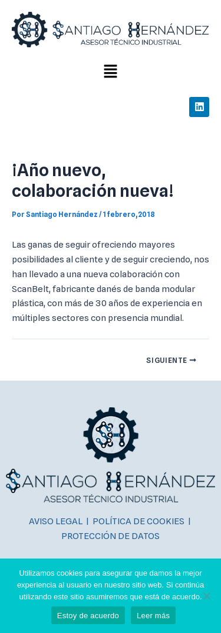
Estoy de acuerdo (88, 615)
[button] (110, 72)
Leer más (153, 615)
